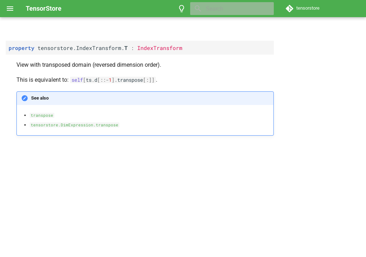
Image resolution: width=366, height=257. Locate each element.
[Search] (232, 8)
